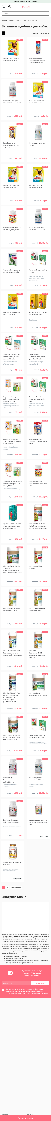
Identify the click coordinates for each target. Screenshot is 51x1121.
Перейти (34, 1)
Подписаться (40, 983)
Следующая (16, 887)
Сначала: (35, 33)
